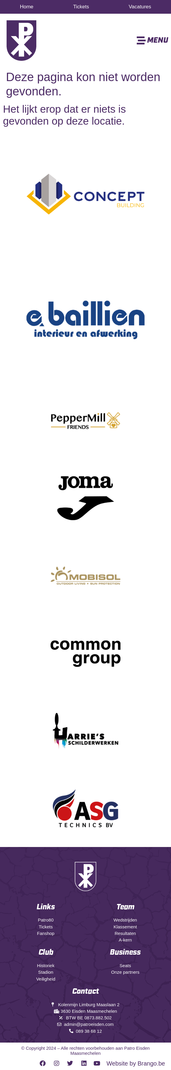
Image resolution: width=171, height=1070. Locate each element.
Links (46, 907)
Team (125, 907)
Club (45, 952)
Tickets (81, 7)
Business (125, 952)
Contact (85, 991)
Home (26, 7)
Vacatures (140, 7)
